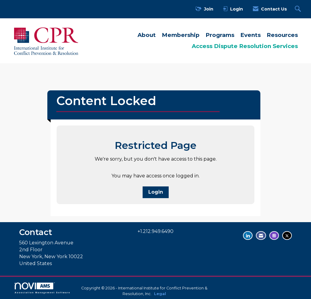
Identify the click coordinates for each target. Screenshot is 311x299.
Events (250, 35)
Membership (181, 35)
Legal (160, 293)
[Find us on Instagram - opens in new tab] (274, 235)
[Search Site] (298, 9)
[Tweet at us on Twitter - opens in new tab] (287, 235)
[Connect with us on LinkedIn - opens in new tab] (248, 235)
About (147, 35)
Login (155, 192)
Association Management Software (42, 288)
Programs (220, 35)
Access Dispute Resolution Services (245, 46)
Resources (282, 35)
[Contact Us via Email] (261, 235)
